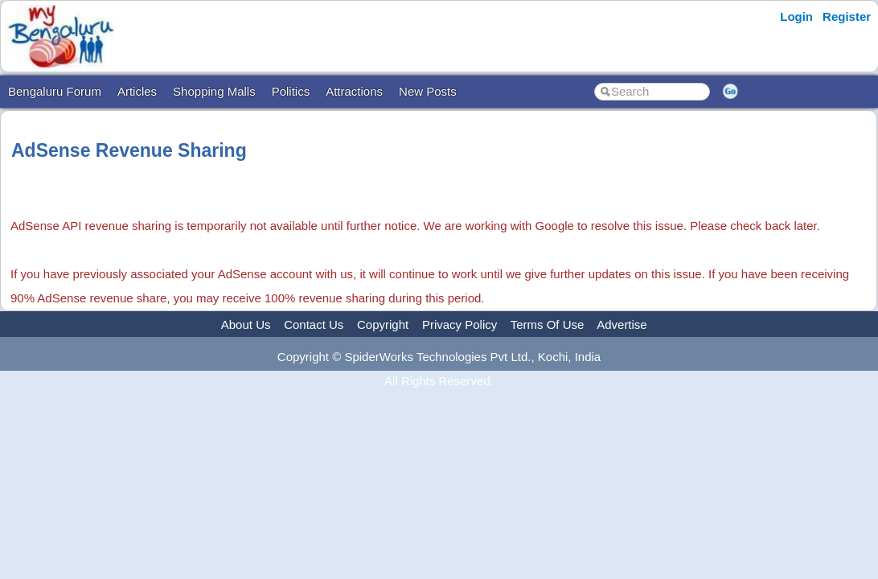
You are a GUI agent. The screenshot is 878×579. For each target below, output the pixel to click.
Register (847, 16)
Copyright (382, 324)
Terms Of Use (548, 324)
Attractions (354, 91)
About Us (246, 324)
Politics (291, 91)
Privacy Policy (459, 324)
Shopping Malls (214, 91)
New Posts (428, 91)
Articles (137, 91)
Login (796, 16)
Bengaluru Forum (54, 91)
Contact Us (313, 324)
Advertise (622, 324)
